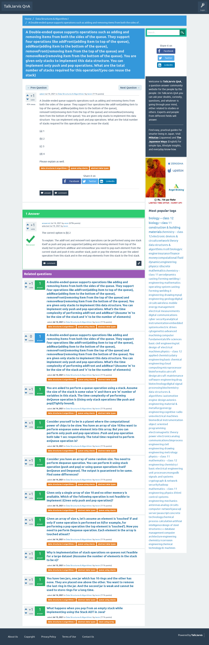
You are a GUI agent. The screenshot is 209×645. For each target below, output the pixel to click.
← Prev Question (37, 87)
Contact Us (88, 636)
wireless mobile (167, 303)
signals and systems (161, 476)
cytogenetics (157, 331)
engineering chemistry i (163, 464)
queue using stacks (79, 168)
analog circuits (169, 505)
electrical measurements (164, 311)
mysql (178, 294)
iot (178, 343)
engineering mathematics (165, 282)
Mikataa (154, 137)
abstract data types (100, 168)
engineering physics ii (162, 492)
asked (42, 94)
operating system (159, 286)
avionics (171, 399)
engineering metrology (163, 452)
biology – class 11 (160, 223)
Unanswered (50, 8)
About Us (13, 636)
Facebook (70, 181)
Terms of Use (69, 636)
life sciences (174, 339)
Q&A (38, 8)
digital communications (163, 315)
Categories (73, 8)
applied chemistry (160, 355)
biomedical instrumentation (166, 420)
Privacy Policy (48, 636)
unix (151, 416)
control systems (158, 496)
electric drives (168, 327)
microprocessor (172, 367)
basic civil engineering (162, 343)
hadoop (163, 484)
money (153, 257)
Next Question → (130, 87)
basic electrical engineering (166, 468)
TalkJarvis (197, 635)
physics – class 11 (159, 456)
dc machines (168, 547)
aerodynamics (167, 274)
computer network (160, 508)
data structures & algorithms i (54, 168)
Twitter (89, 181)
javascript (163, 513)
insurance (164, 253)
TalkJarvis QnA (17, 6)
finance (175, 253)
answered (46, 223)
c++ (162, 528)
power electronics (160, 436)
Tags (62, 8)
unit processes (158, 472)
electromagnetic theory (163, 432)
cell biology (172, 249)
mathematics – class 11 (163, 488)
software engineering (162, 379)
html (178, 492)
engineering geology (161, 298)
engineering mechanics (163, 500)
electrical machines (166, 416)
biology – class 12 (161, 218)
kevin (97, 322)
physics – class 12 (171, 351)
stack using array (106, 622)
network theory (168, 240)
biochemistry (170, 387)
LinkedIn (107, 181)
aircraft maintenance (170, 375)
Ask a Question (88, 8)
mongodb (173, 472)
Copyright (29, 636)
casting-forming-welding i (164, 278)
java (174, 508)
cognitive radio (173, 412)
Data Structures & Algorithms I (71, 94)
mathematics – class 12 (163, 460)
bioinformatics (158, 371)
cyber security (157, 319)
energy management (162, 306)
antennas (154, 505)
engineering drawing (161, 294)
